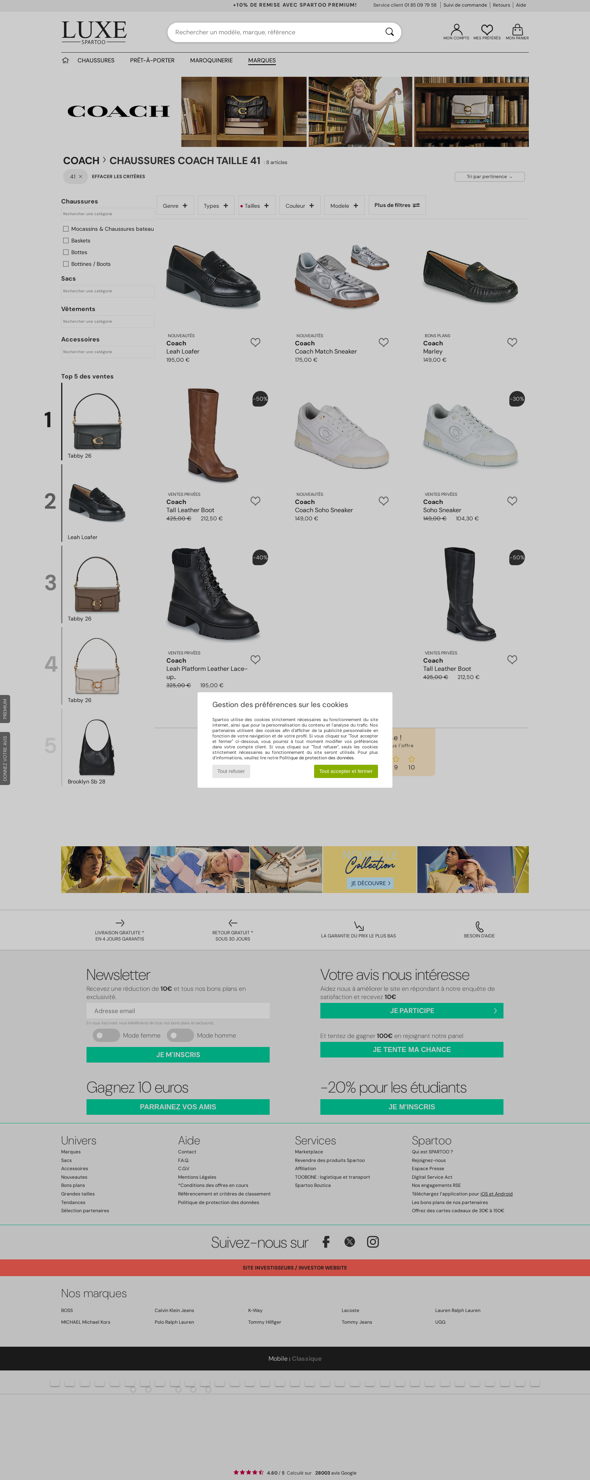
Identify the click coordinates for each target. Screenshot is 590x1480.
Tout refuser (231, 771)
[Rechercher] (389, 32)
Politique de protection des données (316, 757)
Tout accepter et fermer (346, 771)
